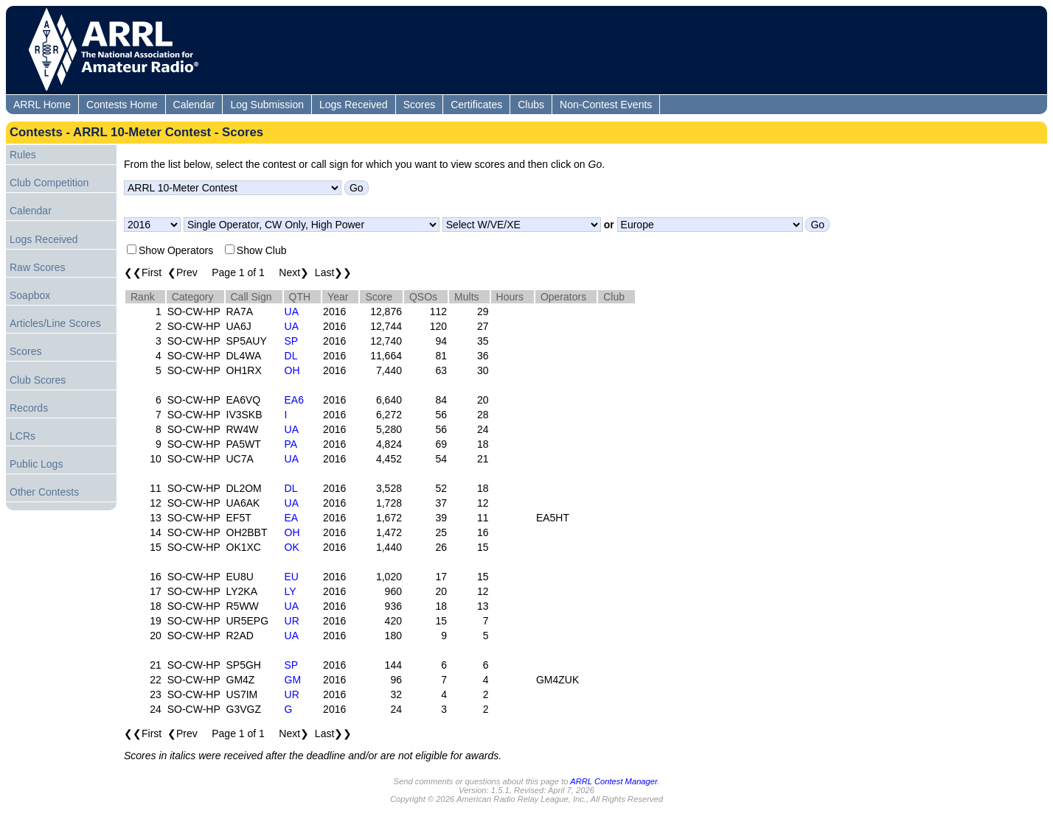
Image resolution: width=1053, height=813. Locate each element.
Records (29, 408)
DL (291, 356)
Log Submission (267, 104)
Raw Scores (37, 267)
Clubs (531, 104)
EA (292, 518)
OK (292, 547)
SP (292, 341)
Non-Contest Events (606, 104)
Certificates (476, 104)
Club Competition (49, 183)
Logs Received (353, 104)
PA (291, 444)
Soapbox (30, 295)
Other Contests (44, 492)
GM (293, 680)
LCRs (22, 436)
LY (290, 591)
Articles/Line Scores (55, 323)
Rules (23, 155)
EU (292, 577)
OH (292, 370)
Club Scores (38, 380)
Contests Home (121, 104)
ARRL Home (42, 104)
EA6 (294, 400)
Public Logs (36, 464)
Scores (419, 104)
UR (292, 621)
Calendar (194, 104)
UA (292, 311)
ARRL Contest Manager (613, 781)
